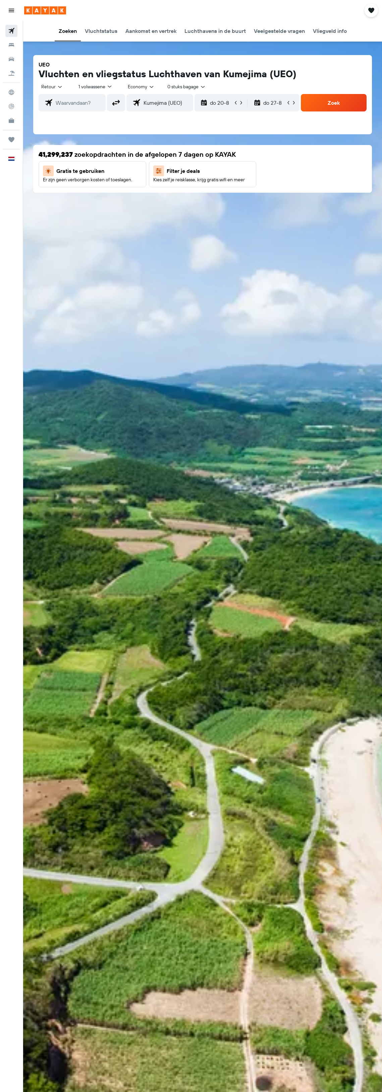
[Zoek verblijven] (11, 45)
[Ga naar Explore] (11, 92)
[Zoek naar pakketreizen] (11, 73)
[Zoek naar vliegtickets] (11, 31)
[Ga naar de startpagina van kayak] (45, 10)
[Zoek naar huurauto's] (11, 59)
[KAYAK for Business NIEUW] (11, 120)
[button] (11, 10)
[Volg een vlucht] (11, 106)
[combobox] (141, 86)
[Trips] (11, 139)
